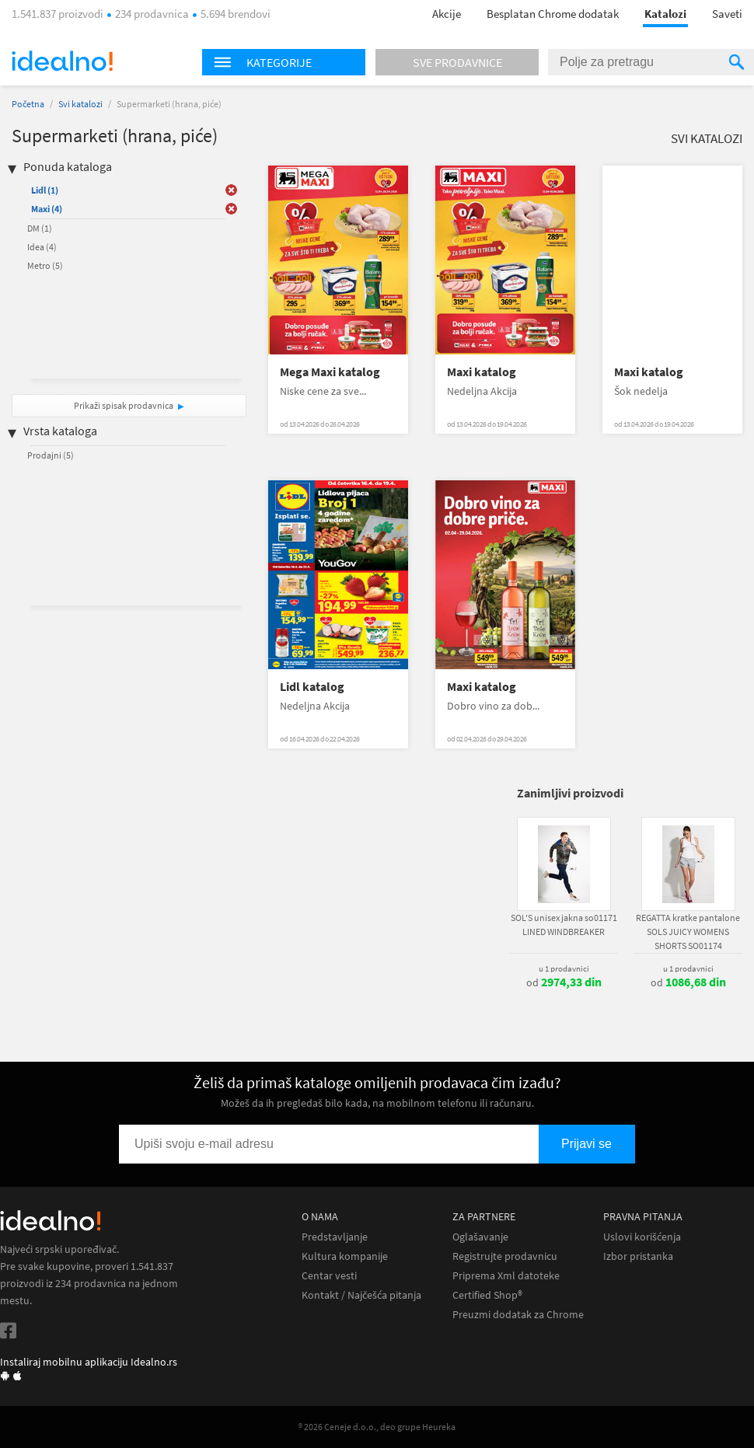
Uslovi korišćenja (642, 1237)
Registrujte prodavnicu (504, 1256)
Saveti (727, 13)
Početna (28, 104)
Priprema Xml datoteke (506, 1275)
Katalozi (665, 13)
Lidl (44, 190)
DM (39, 228)
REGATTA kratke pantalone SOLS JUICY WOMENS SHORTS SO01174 (688, 931)
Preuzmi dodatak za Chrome (518, 1314)
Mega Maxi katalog (330, 372)
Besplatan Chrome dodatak (553, 13)
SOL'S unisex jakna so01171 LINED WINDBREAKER (564, 924)
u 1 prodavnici (564, 968)
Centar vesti (329, 1275)
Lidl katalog (312, 686)
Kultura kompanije (345, 1256)
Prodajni (50, 455)
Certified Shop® (487, 1295)
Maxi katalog (481, 372)
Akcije (446, 13)
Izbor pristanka (638, 1256)
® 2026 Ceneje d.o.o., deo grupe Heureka (377, 1426)
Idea (42, 247)
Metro (45, 265)
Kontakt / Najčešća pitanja (361, 1295)
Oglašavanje (480, 1237)
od (564, 982)
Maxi (46, 209)
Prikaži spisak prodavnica (123, 405)
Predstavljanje (335, 1237)
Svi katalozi (80, 104)
